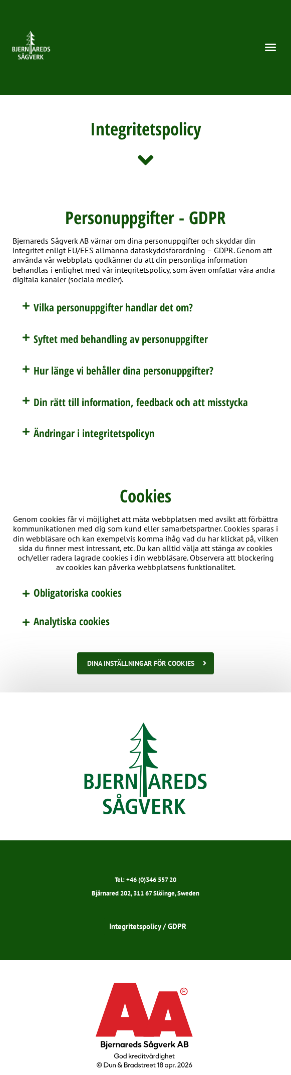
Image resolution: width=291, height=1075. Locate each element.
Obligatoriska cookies (78, 593)
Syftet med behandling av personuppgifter (121, 339)
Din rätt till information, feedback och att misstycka (141, 402)
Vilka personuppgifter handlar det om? (113, 307)
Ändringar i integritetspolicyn (94, 433)
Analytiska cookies (72, 621)
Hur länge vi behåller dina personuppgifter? (123, 371)
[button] (270, 47)
